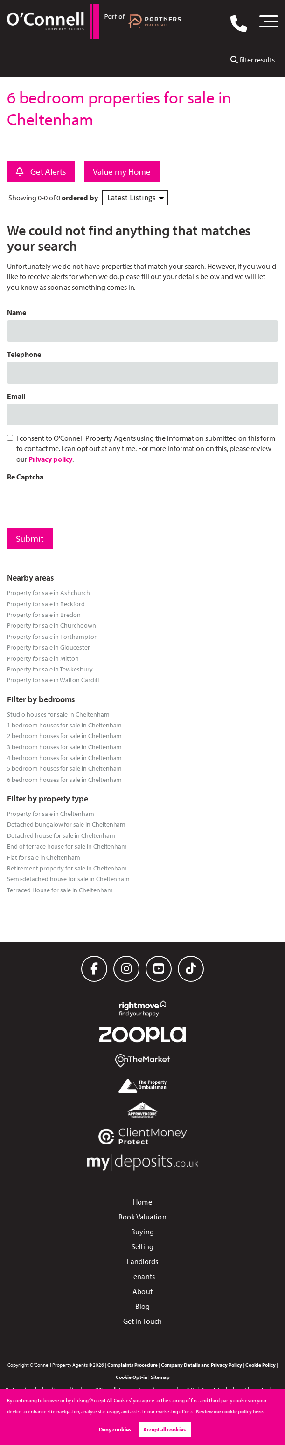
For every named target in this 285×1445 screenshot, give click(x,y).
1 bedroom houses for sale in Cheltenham (64, 724)
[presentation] (78, 502)
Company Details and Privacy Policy (201, 1365)
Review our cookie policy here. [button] (230, 1411)
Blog (142, 1306)
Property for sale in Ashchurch (48, 592)
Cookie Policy (260, 1365)
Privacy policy (50, 459)
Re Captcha (25, 476)
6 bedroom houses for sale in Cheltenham (64, 779)
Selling (142, 1246)
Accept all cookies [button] (164, 1429)
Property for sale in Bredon (44, 614)
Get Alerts (41, 171)
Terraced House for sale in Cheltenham (59, 889)
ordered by (80, 197)
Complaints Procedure (132, 1365)
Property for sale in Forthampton (52, 636)
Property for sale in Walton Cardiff (53, 679)
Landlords (143, 1261)
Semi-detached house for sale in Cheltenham (68, 878)
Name (16, 312)
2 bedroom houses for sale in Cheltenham (64, 735)
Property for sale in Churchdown (51, 625)
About (142, 1291)
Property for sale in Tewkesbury (50, 668)
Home (142, 1201)
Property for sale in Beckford (46, 603)
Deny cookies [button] (115, 1429)
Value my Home (121, 171)
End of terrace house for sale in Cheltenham (67, 846)
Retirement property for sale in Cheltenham (67, 867)
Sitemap (160, 1377)
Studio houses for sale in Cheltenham (58, 714)
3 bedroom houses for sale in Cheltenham (64, 746)
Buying (142, 1231)
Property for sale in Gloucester (48, 647)
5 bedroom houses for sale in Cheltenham (64, 768)
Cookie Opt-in (131, 1377)
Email (16, 396)
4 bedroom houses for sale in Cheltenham (64, 757)
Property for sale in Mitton (43, 658)
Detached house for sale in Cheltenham (61, 835)
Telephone (24, 354)
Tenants (142, 1276)
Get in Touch (142, 1321)
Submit (30, 539)
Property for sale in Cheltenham (50, 813)
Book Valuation (142, 1216)
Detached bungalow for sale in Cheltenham (66, 824)
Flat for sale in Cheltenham (43, 857)
